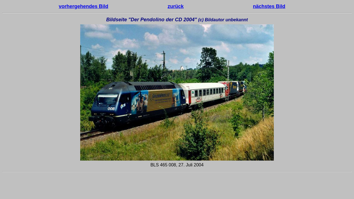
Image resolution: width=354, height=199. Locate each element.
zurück (176, 6)
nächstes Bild (269, 6)
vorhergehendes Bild (83, 6)
